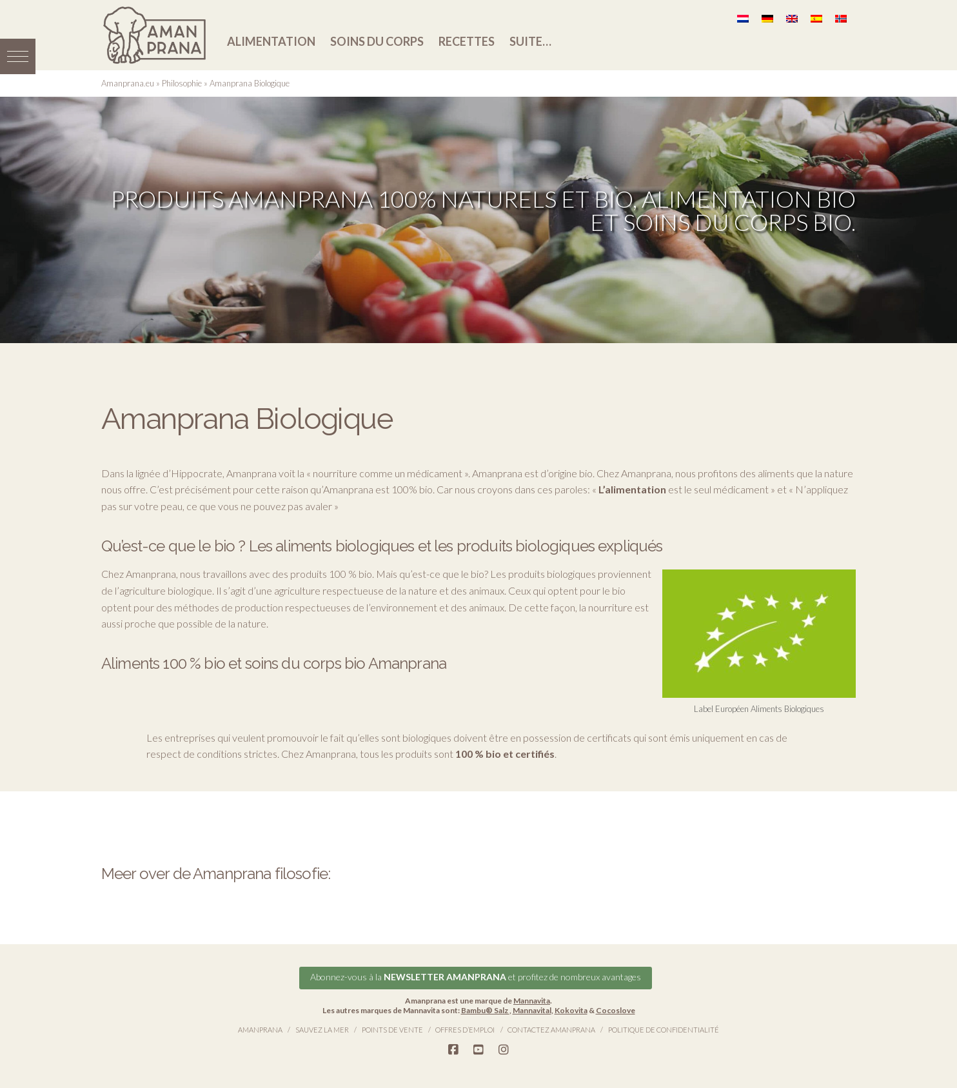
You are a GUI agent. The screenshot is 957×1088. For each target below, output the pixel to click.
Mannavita (531, 1000)
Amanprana (260, 1029)
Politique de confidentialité (663, 1029)
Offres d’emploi (465, 1029)
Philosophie (182, 83)
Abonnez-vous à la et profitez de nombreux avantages (475, 976)
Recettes (467, 41)
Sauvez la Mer (322, 1029)
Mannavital (532, 1010)
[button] (17, 56)
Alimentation (271, 41)
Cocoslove (615, 1010)
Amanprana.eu (127, 83)
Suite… (530, 41)
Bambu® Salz (485, 1010)
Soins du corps (377, 41)
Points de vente (392, 1029)
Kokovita (571, 1010)
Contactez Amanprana (551, 1029)
